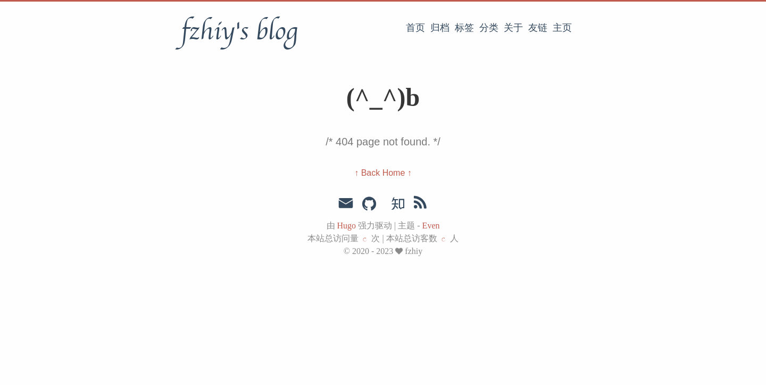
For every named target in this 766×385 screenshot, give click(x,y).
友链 (537, 27)
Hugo (346, 225)
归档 (439, 27)
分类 (488, 27)
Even (431, 225)
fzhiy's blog (239, 31)
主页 (562, 27)
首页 (415, 27)
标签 (464, 27)
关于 (513, 27)
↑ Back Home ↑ (383, 172)
